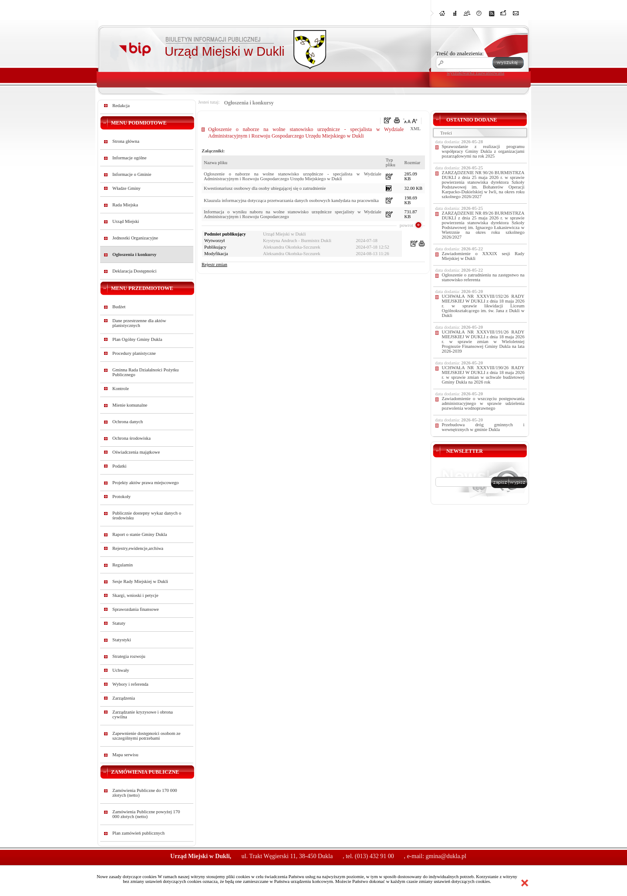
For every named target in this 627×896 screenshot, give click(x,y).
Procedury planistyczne (134, 353)
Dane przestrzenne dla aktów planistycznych (139, 323)
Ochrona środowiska (131, 438)
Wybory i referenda (130, 684)
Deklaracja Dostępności (134, 271)
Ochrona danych (127, 421)
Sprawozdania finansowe (135, 609)
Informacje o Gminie (131, 174)
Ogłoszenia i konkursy (134, 254)
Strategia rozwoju (128, 656)
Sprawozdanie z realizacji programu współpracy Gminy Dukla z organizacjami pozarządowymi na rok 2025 (483, 151)
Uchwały (120, 670)
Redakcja (121, 105)
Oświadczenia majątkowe (136, 452)
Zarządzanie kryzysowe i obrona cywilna (142, 714)
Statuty (118, 623)
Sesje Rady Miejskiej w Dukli (140, 581)
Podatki (119, 466)
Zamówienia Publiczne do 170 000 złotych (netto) (144, 793)
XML (415, 128)
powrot (406, 225)
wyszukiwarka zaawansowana (475, 72)
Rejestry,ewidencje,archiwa (137, 548)
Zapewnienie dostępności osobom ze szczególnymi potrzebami (146, 736)
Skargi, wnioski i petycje (135, 595)
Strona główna (125, 141)
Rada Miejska (125, 204)
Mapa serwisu (125, 754)
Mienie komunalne (129, 405)
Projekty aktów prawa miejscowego (145, 482)
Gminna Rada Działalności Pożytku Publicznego (145, 372)
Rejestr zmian (214, 264)
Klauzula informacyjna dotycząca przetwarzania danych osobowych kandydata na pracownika (291, 200)
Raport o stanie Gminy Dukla (139, 534)
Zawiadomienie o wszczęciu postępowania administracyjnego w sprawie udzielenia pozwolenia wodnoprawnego (483, 403)
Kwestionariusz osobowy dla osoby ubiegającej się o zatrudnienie (265, 188)
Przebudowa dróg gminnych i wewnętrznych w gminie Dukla (483, 427)
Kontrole (120, 388)
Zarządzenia (123, 698)
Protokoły (121, 496)
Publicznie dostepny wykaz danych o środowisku (146, 515)
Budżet (118, 306)
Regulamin (122, 565)
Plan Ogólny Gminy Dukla (137, 339)
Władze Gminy (126, 188)
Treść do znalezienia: (460, 53)
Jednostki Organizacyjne (135, 238)
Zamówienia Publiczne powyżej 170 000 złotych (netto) (146, 814)
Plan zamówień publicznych (138, 833)
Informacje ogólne (129, 157)
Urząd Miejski (125, 221)
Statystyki (121, 639)
